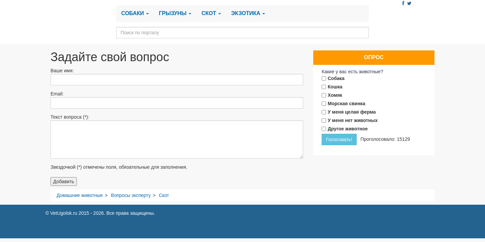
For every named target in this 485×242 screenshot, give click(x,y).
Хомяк (335, 95)
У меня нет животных (353, 120)
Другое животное (348, 128)
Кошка (335, 86)
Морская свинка (346, 103)
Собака (336, 78)
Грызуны (175, 13)
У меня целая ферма (352, 112)
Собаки (135, 13)
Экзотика (248, 13)
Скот (211, 13)
